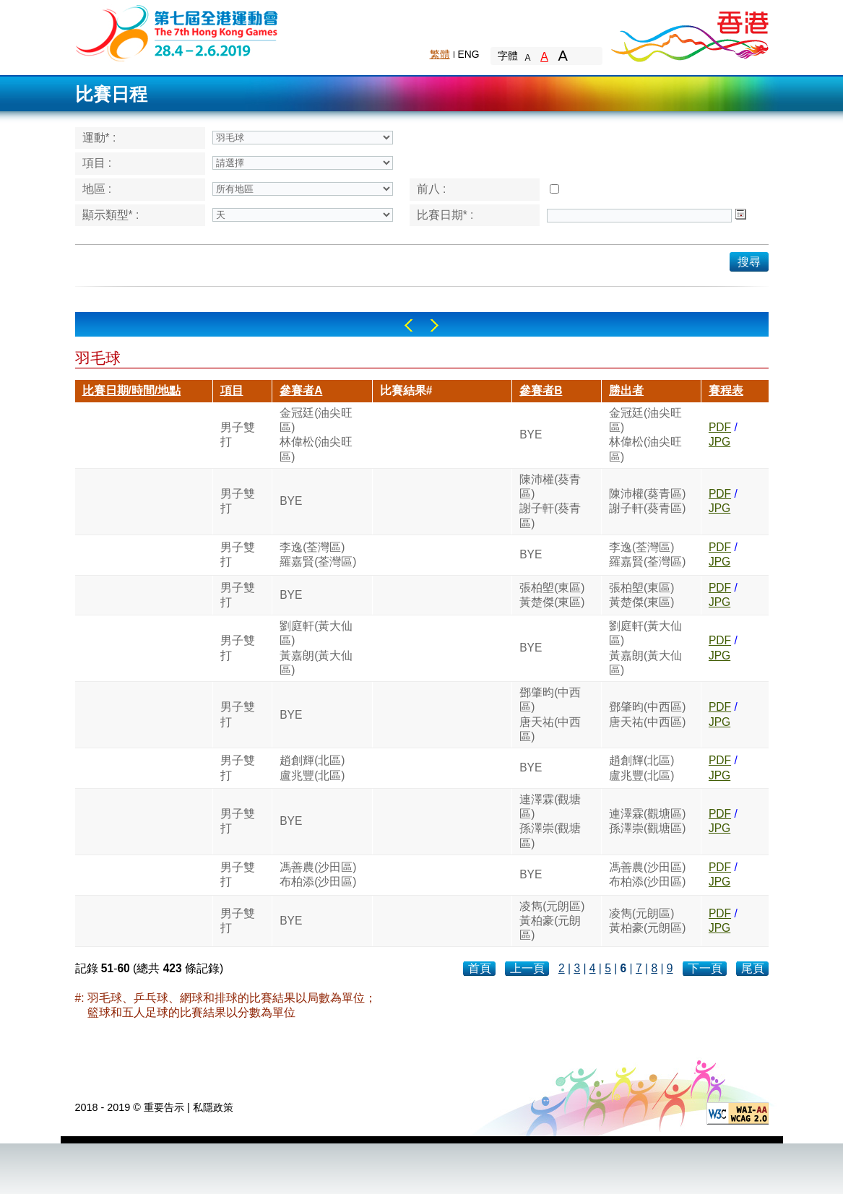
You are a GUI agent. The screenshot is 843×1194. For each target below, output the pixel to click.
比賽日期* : (445, 215)
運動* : (99, 137)
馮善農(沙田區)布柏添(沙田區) (318, 874)
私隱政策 (213, 1107)
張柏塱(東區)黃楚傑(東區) (551, 594)
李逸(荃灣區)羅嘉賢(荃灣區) (318, 554)
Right (434, 325)
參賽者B (540, 390)
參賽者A (301, 390)
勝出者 (626, 390)
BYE (530, 434)
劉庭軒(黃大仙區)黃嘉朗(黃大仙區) (316, 648)
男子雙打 (237, 434)
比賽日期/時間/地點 (131, 390)
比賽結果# (406, 390)
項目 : (97, 163)
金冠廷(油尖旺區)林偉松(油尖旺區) (316, 435)
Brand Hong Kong (689, 32)
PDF (720, 427)
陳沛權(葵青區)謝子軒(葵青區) (550, 501)
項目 (231, 390)
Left (408, 325)
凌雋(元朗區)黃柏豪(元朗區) (551, 921)
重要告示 (164, 1107)
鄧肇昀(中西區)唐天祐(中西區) (550, 714)
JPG (719, 442)
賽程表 (726, 390)
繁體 (440, 54)
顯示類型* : (110, 215)
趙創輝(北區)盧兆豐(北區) (312, 767)
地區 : (97, 189)
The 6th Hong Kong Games (177, 32)
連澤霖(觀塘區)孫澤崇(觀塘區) (550, 821)
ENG (469, 54)
